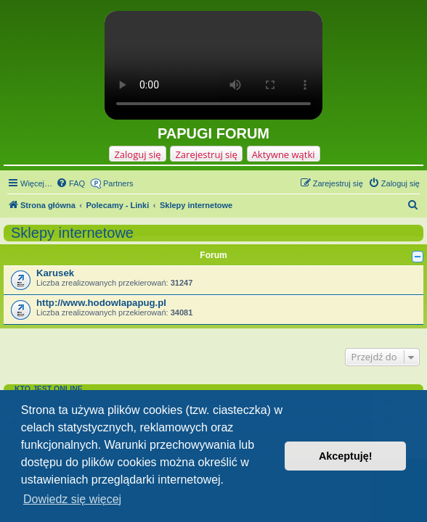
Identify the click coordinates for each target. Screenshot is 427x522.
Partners (118, 183)
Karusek (55, 273)
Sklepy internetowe (72, 233)
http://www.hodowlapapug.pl (101, 302)
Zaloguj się (137, 154)
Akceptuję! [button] (346, 456)
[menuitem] (70, 183)
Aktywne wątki (283, 154)
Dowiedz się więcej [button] (72, 499)
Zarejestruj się (206, 154)
